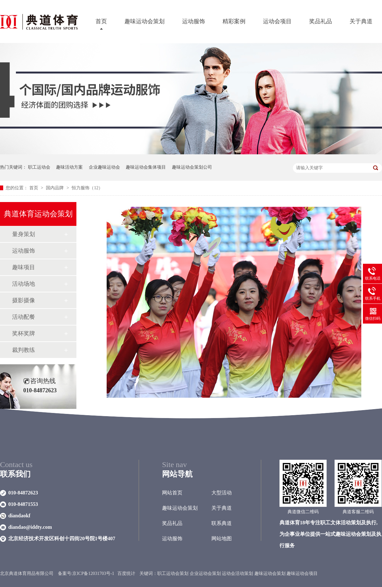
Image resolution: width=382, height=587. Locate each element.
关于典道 (361, 21)
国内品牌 (55, 187)
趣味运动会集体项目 (146, 167)
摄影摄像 (23, 300)
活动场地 (23, 284)
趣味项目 (23, 267)
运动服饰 (193, 21)
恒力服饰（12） (87, 187)
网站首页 (172, 492)
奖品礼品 (320, 21)
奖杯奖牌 (23, 333)
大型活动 (221, 492)
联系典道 (221, 523)
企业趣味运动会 (104, 167)
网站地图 (221, 538)
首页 (101, 21)
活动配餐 (23, 317)
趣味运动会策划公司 (192, 167)
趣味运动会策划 (144, 21)
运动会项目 (277, 21)
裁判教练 (23, 350)
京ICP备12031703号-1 (93, 573)
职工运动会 (39, 167)
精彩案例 (234, 21)
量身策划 (23, 234)
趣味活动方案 (69, 167)
